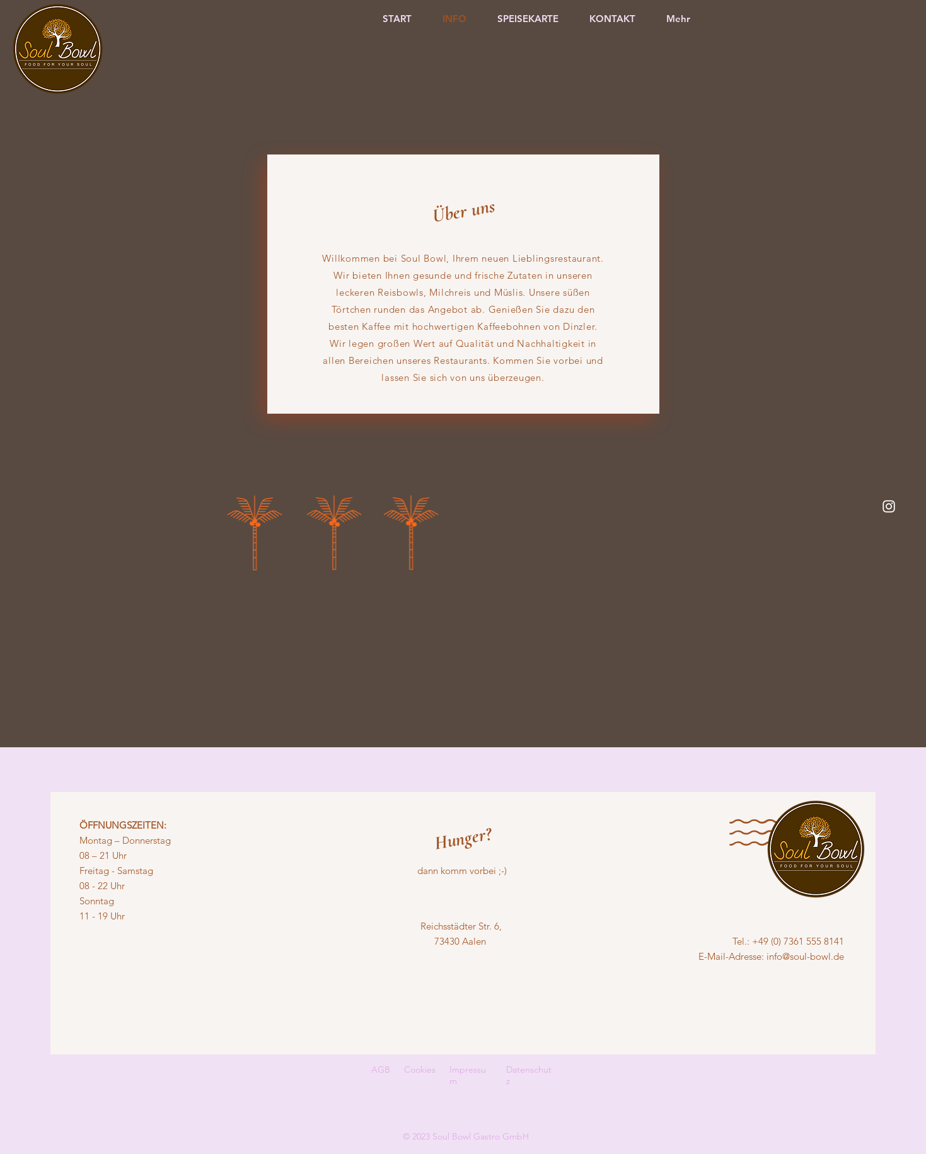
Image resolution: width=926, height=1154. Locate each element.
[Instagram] (889, 506)
